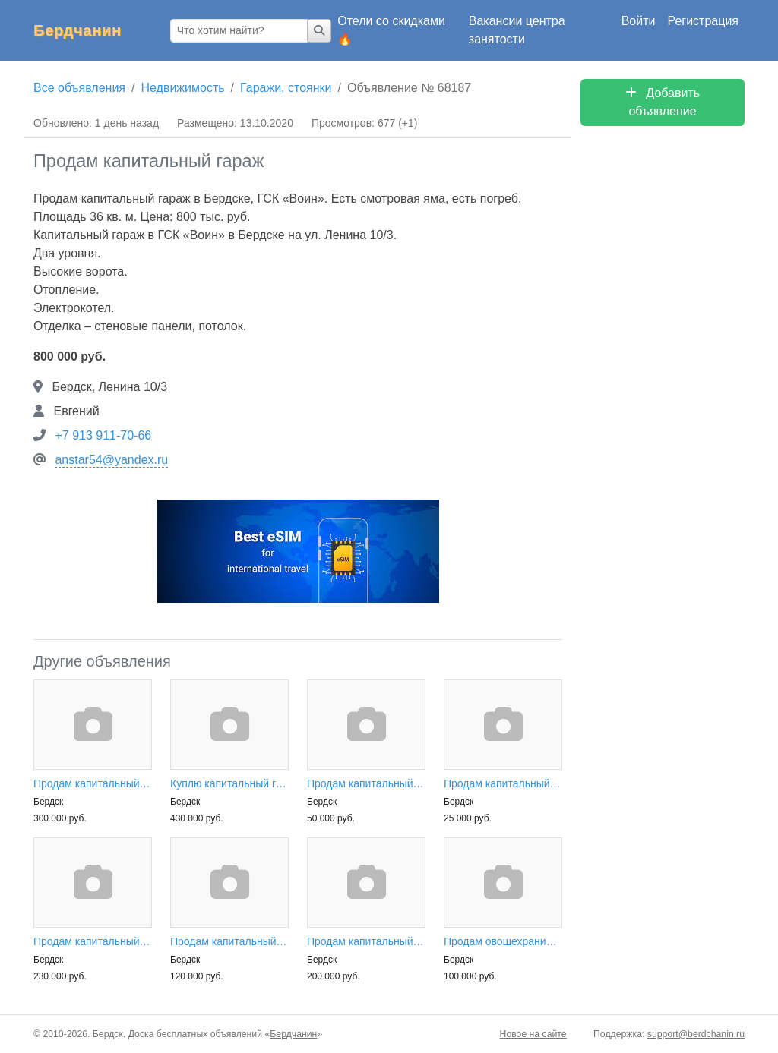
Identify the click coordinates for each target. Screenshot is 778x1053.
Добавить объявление (662, 102)
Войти (638, 20)
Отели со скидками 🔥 (391, 30)
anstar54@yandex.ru (111, 459)
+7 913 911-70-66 (103, 435)
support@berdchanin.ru (696, 1034)
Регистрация (702, 20)
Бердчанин (77, 30)
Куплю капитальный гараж (229, 783)
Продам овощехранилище (503, 941)
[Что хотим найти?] (239, 31)
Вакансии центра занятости (517, 30)
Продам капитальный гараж (92, 783)
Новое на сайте (533, 1034)
